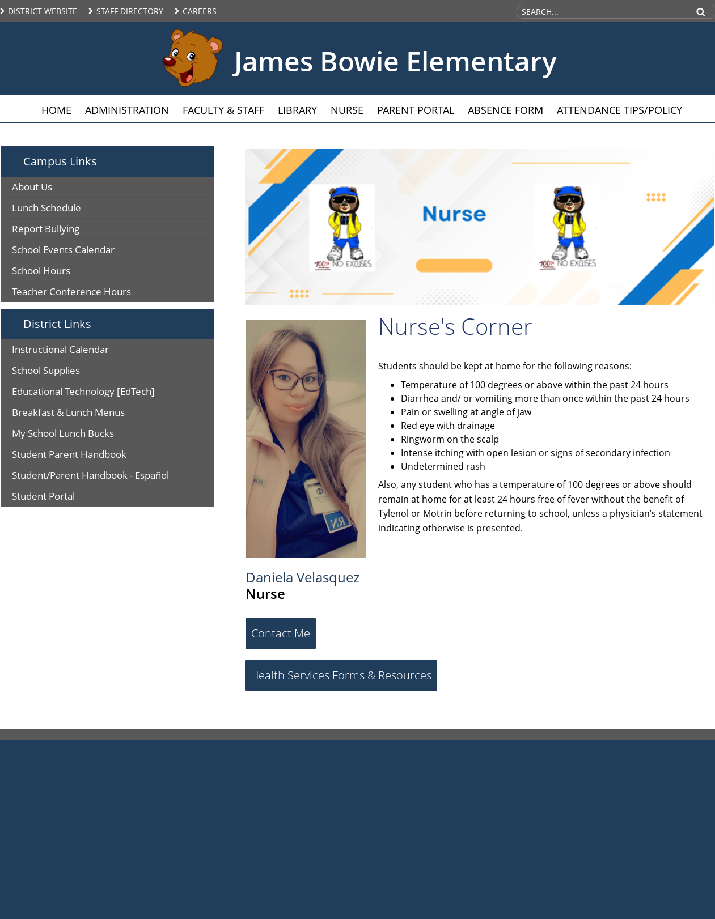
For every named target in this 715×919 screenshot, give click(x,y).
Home (56, 110)
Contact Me (280, 633)
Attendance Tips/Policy (619, 110)
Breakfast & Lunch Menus (68, 412)
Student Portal (43, 496)
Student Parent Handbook (69, 454)
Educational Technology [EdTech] (83, 391)
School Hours (41, 270)
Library (297, 110)
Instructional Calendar (60, 349)
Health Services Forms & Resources (341, 675)
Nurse (347, 110)
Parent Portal (415, 110)
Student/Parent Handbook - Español (90, 475)
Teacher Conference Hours (71, 291)
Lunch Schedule (46, 207)
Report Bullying (45, 228)
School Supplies (46, 370)
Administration (127, 110)
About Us (32, 186)
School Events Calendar (63, 249)
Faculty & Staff (223, 110)
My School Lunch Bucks (63, 433)
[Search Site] (602, 11)
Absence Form (505, 110)
